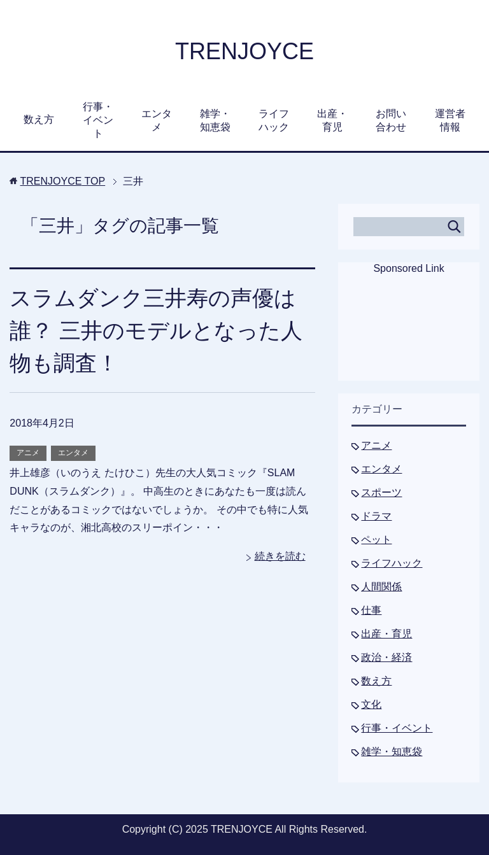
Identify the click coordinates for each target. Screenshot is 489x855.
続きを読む (280, 556)
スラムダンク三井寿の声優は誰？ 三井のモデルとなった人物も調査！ (156, 330)
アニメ (28, 452)
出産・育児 (332, 120)
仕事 (371, 610)
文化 (371, 704)
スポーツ (381, 492)
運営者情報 (450, 120)
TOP (63, 181)
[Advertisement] (409, 336)
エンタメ (156, 120)
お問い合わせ (391, 120)
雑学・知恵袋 (215, 120)
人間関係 (381, 586)
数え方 (39, 119)
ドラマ (376, 516)
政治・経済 (386, 657)
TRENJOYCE (244, 51)
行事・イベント (98, 120)
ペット (376, 539)
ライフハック (274, 120)
